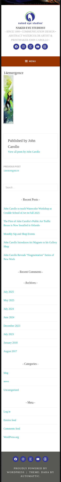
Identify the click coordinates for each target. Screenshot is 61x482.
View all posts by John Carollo (24, 151)
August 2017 (10, 351)
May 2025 (9, 300)
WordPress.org (11, 437)
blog (6, 372)
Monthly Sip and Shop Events (19, 234)
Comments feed (12, 428)
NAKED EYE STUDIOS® (30, 27)
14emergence (12, 168)
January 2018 (11, 342)
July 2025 (9, 291)
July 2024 (9, 308)
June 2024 (9, 317)
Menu (32, 61)
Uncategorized (11, 390)
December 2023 (12, 325)
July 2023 (9, 334)
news (6, 381)
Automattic (30, 476)
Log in (7, 411)
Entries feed (10, 420)
